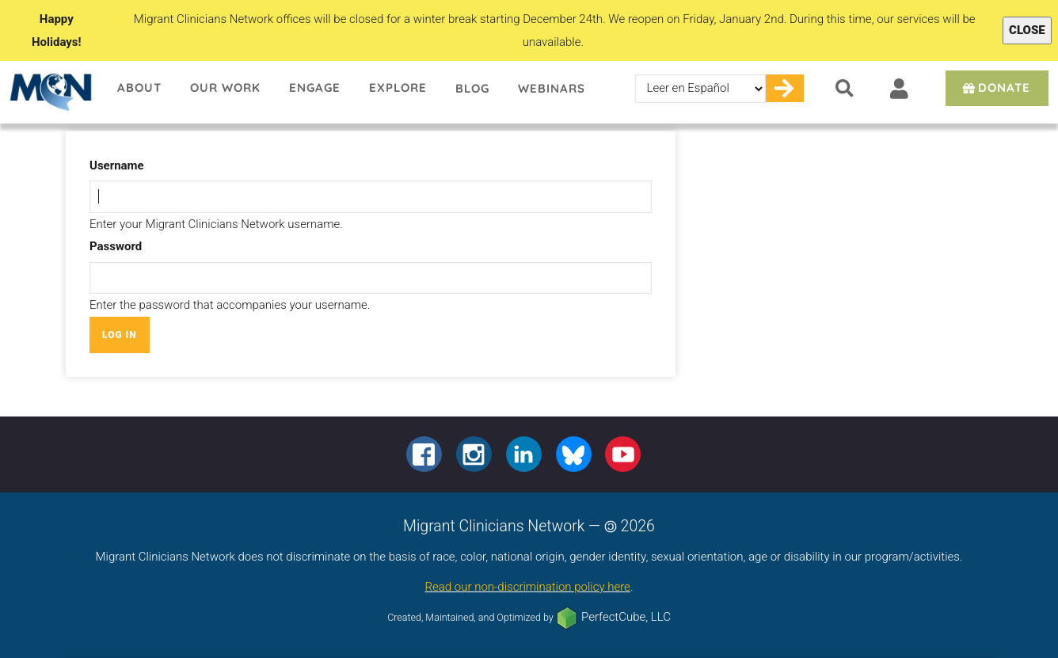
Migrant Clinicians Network (51, 91)
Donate (995, 87)
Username (116, 165)
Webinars (551, 88)
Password (115, 246)
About (139, 87)
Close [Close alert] (1027, 30)
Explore (398, 87)
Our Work (225, 87)
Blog (472, 88)
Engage (315, 87)
